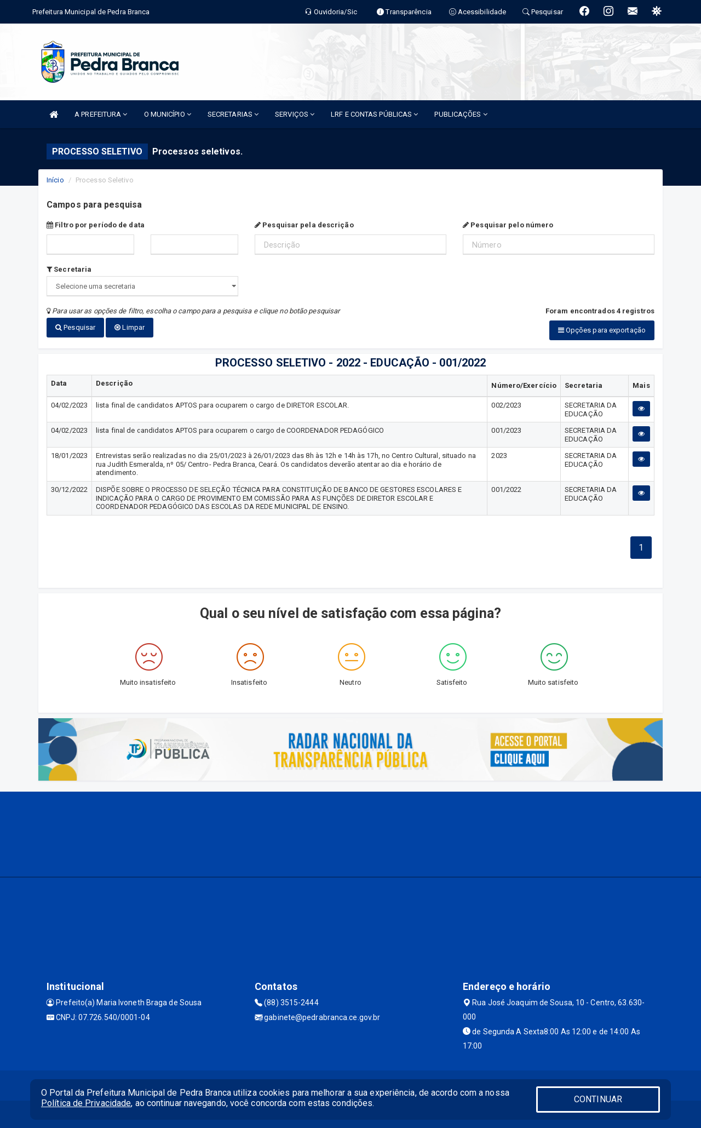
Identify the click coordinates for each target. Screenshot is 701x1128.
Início (55, 180)
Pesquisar (75, 327)
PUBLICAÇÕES (460, 114)
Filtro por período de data (96, 225)
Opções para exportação (602, 330)
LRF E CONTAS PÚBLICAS (374, 114)
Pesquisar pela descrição (304, 225)
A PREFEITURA (100, 114)
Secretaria (69, 269)
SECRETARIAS (233, 114)
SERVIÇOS (294, 114)
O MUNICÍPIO (167, 114)
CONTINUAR (598, 1099)
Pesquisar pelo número (508, 225)
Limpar (129, 327)
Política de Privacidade (86, 1103)
